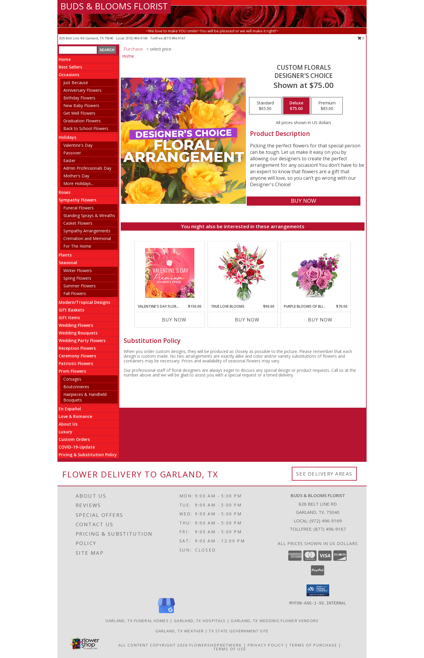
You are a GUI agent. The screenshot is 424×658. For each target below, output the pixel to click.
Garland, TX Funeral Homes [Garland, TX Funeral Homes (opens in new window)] (137, 620)
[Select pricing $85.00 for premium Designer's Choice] (327, 105)
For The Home (77, 246)
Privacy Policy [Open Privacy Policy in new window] (266, 645)
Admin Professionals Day (87, 168)
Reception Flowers (77, 348)
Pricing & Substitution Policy (88, 454)
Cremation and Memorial (87, 238)
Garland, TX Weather (179, 631)
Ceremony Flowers (77, 356)
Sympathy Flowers (77, 200)
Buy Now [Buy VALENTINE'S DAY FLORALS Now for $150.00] (174, 319)
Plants (65, 255)
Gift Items (69, 317)
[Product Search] (78, 50)
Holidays (67, 137)
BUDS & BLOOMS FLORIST (114, 6)
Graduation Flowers (82, 121)
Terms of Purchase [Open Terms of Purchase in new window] (313, 645)
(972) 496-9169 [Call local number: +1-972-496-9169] (137, 38)
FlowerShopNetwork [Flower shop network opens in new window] (215, 645)
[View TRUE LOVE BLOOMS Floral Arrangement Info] (242, 273)
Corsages (72, 379)
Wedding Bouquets (78, 333)
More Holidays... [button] (78, 183)
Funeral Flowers (78, 208)
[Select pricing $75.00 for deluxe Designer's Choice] (296, 105)
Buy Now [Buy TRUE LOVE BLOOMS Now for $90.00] (247, 319)
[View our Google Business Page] (166, 613)
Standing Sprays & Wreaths (89, 215)
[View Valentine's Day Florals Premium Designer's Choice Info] (169, 273)
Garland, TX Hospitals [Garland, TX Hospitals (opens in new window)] (200, 620)
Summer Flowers (79, 286)
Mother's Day (76, 176)
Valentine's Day (77, 145)
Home (65, 59)
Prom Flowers (72, 371)
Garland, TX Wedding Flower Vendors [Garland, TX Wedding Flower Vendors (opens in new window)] (275, 620)
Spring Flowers (77, 278)
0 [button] (361, 38)
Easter (69, 160)
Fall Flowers (74, 293)
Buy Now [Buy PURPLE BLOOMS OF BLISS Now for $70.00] (320, 319)
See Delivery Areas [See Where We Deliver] (324, 473)
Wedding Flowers (76, 325)
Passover (72, 153)
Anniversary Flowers (82, 90)
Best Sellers (70, 67)
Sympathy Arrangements (86, 231)
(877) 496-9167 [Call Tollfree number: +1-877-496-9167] (330, 529)
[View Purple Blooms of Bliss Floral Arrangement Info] (315, 273)
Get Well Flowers (79, 113)
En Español (70, 409)
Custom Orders (74, 439)
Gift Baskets (71, 310)
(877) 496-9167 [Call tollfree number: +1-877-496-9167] (174, 38)
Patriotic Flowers (76, 363)
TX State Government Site (239, 631)
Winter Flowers (77, 270)
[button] (318, 590)
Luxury (65, 431)
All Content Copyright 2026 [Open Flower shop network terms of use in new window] (153, 645)
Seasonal (68, 262)
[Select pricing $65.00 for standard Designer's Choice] (265, 105)
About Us (68, 424)
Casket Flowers (77, 223)
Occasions (69, 74)
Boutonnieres (76, 386)
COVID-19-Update (77, 447)
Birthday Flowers (79, 98)
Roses (64, 192)
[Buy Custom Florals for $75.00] (303, 201)
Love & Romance (75, 416)
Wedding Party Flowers (82, 340)
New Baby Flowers (81, 105)
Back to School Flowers (85, 128)
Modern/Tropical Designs (84, 302)
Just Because (75, 82)
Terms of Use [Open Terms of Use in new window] (229, 649)
